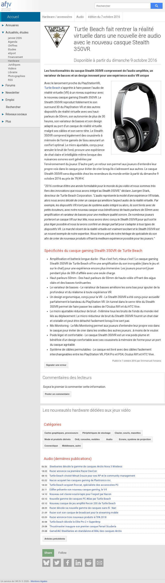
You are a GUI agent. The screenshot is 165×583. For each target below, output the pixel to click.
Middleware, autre (71, 446)
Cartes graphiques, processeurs (61, 433)
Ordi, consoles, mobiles (87, 439)
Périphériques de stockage (96, 433)
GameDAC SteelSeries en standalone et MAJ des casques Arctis (82, 531)
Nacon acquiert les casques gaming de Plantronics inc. (76, 480)
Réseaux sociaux (14, 114)
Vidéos (12, 68)
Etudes (12, 49)
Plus (6, 121)
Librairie (12, 72)
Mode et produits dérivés (58, 439)
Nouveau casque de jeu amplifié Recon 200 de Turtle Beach (79, 503)
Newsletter (10, 92)
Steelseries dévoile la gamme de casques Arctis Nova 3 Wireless (82, 466)
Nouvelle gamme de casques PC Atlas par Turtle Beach (76, 498)
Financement (15, 57)
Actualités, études (15, 32)
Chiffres (12, 45)
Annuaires (10, 25)
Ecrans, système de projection (135, 439)
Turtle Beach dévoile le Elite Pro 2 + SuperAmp (71, 521)
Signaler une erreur (56, 365)
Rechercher (13, 107)
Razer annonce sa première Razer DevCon (69, 471)
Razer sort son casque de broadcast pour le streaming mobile (80, 512)
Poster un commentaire (57, 394)
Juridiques (14, 64)
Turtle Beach (52, 87)
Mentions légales (39, 581)
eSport (12, 53)
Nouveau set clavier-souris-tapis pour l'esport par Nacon (76, 494)
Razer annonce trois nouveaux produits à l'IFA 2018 (74, 517)
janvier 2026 (15, 37)
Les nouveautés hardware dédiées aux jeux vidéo (87, 410)
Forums (8, 85)
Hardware (13, 60)
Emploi (8, 99)
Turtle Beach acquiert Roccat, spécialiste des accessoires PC (80, 485)
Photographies (16, 76)
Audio (109, 439)
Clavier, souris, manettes (128, 433)
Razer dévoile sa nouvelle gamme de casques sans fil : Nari (79, 508)
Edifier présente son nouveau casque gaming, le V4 (74, 489)
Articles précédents (55, 539)
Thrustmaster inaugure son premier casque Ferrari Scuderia (79, 526)
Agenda (12, 41)
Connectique (51, 446)
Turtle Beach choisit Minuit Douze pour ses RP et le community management (88, 475)
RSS (10, 79)
